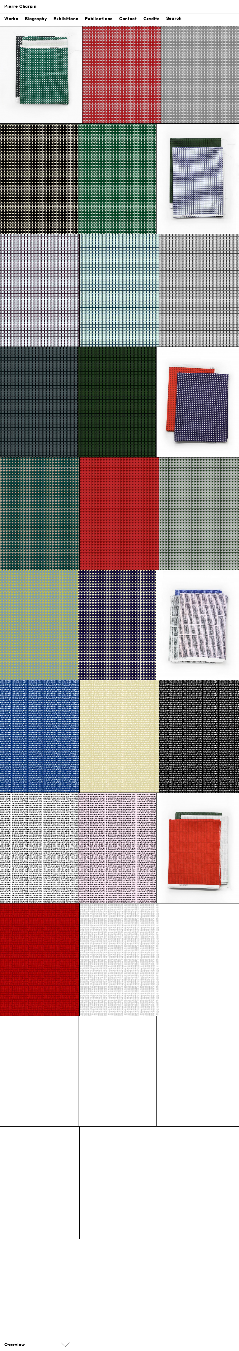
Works (11, 20)
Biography (36, 20)
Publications (99, 20)
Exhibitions (66, 20)
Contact (128, 20)
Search (174, 19)
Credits (151, 20)
